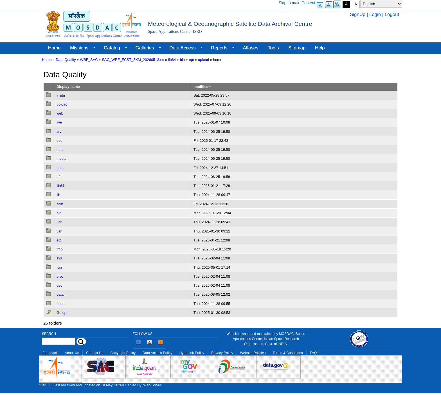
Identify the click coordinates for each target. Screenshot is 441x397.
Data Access (183, 48)
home (61, 168)
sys (59, 258)
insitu (61, 95)
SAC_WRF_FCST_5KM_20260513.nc (133, 60)
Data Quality (66, 60)
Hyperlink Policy (191, 353)
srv (59, 131)
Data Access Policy (157, 353)
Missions (80, 48)
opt (191, 60)
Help (320, 48)
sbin (60, 204)
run (59, 267)
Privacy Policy (222, 353)
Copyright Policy (123, 353)
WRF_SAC (89, 60)
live (59, 122)
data (60, 294)
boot (60, 304)
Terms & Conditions (288, 353)
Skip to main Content (297, 3)
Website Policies (253, 353)
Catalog (113, 48)
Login (375, 14)
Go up (61, 313)
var (59, 231)
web (60, 113)
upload (203, 60)
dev (59, 285)
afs (59, 177)
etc (59, 240)
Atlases (250, 48)
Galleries (146, 48)
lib (58, 195)
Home (54, 48)
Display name (68, 87)
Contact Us (94, 353)
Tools (273, 48)
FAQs (314, 353)
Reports (220, 48)
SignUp (357, 14)
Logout (392, 14)
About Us (72, 353)
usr (59, 222)
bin (182, 60)
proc (60, 276)
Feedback (50, 353)
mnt (59, 149)
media (61, 158)
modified (203, 87)
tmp (59, 249)
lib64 (172, 60)
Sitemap (297, 48)
